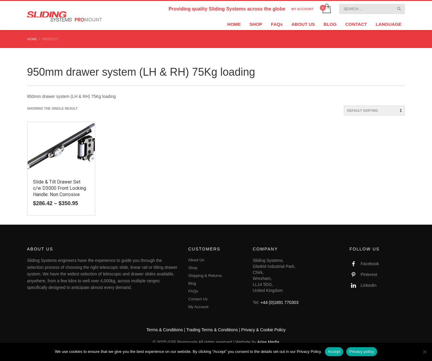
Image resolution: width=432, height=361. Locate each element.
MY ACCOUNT (302, 9)
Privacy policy (361, 351)
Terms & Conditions (164, 329)
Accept (334, 351)
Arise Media (268, 342)
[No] (425, 352)
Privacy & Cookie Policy (263, 329)
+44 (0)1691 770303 (279, 302)
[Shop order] (374, 110)
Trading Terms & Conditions (212, 329)
